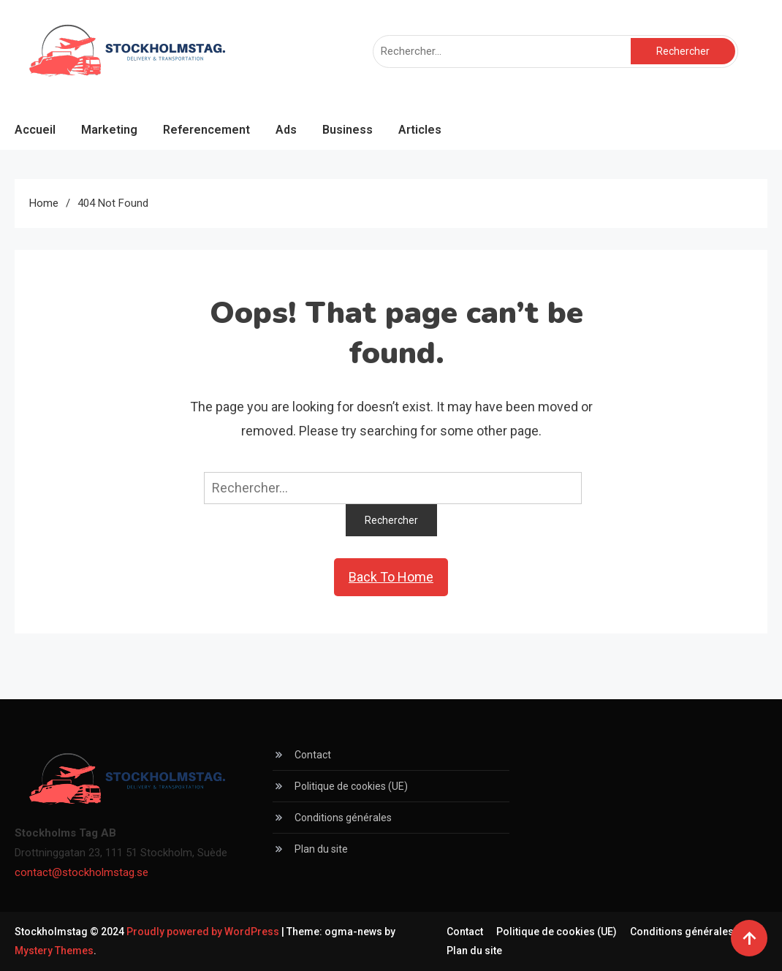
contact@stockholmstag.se (81, 872)
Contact (313, 755)
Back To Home (391, 576)
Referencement (206, 130)
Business (347, 130)
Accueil (35, 130)
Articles (419, 130)
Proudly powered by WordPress (203, 931)
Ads (286, 130)
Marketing (109, 130)
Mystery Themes (54, 950)
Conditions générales (343, 817)
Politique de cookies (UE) (351, 786)
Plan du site (321, 849)
